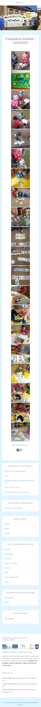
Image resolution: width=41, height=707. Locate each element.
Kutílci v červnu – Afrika (12, 487)
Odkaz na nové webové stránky (15, 471)
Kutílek (6, 602)
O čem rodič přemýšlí (11, 577)
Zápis (6, 572)
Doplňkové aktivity (10, 563)
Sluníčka (7, 533)
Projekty (7, 568)
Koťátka (7, 529)
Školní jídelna (8, 554)
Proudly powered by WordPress (14, 702)
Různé (6, 582)
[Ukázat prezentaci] (20, 445)
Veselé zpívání (9, 598)
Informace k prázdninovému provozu (16, 492)
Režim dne (8, 558)
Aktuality (7, 549)
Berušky (7, 524)
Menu (21, 2)
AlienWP (20, 705)
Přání (6, 476)
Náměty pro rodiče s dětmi (13, 508)
